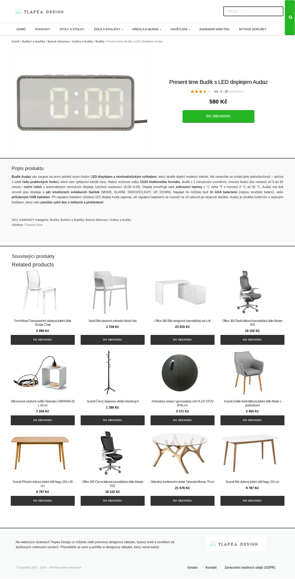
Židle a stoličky (107, 29)
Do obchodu (218, 116)
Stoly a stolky (72, 29)
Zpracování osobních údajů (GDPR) (249, 568)
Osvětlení (179, 29)
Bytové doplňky (252, 29)
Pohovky (42, 29)
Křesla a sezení (145, 29)
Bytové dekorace (59, 41)
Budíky (99, 41)
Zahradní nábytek (214, 29)
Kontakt (211, 568)
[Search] (290, 17)
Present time (34, 225)
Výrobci (192, 568)
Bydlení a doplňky (33, 41)
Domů (21, 29)
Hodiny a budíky (82, 41)
